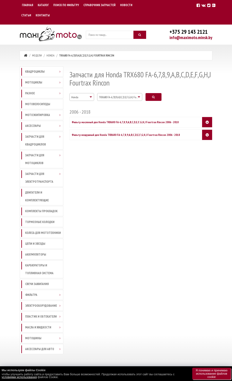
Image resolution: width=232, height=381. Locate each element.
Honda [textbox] (74, 97)
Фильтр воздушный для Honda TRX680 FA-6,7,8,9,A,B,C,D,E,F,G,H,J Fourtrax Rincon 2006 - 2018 (126, 135)
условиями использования (19, 377)
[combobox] (81, 97)
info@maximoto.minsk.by (190, 37)
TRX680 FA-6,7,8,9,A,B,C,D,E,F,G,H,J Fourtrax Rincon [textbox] (120, 97)
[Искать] (139, 35)
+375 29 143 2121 (188, 31)
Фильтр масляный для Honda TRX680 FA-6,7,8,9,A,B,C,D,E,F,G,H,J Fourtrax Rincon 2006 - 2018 (125, 122)
